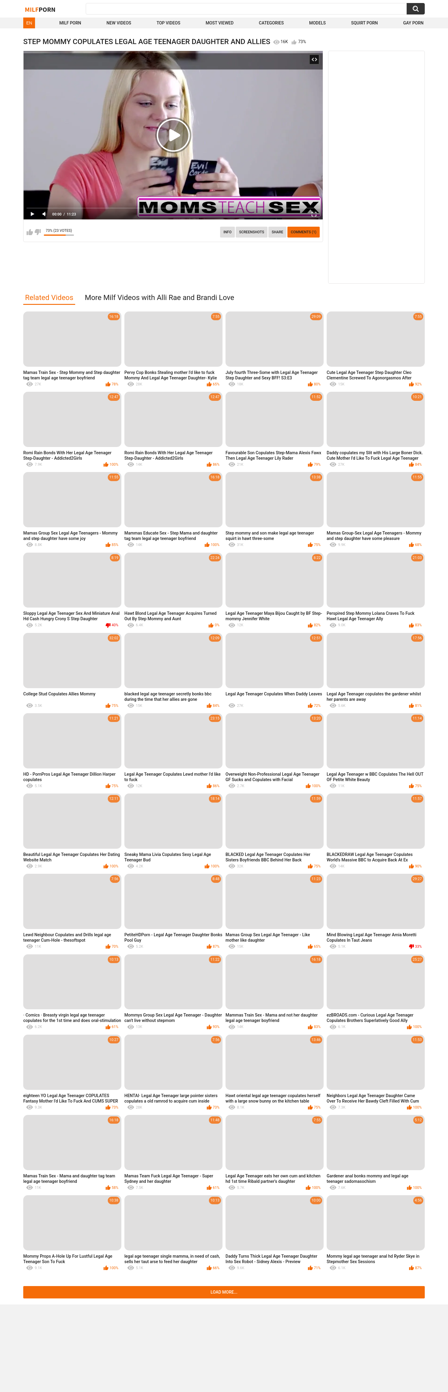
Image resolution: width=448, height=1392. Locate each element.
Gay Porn (413, 23)
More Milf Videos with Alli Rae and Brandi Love (159, 297)
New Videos (119, 23)
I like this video (30, 232)
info (227, 232)
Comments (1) (303, 232)
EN (29, 23)
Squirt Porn (364, 23)
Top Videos (169, 23)
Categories (271, 23)
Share (277, 232)
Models (317, 23)
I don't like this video (37, 232)
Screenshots (251, 232)
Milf (40, 9)
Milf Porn (70, 23)
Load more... (224, 1292)
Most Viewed (219, 23)
